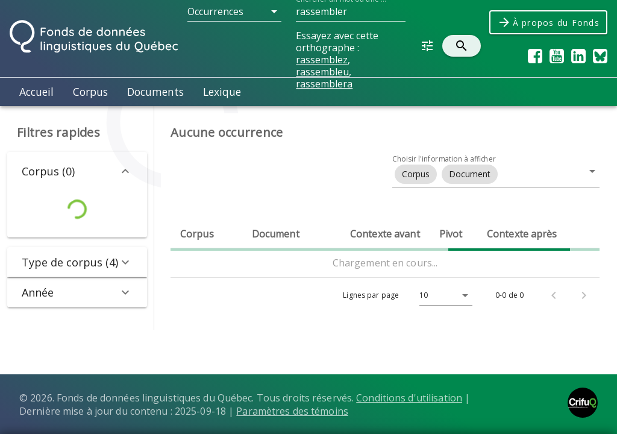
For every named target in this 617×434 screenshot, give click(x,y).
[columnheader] (206, 233)
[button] (234, 11)
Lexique (222, 91)
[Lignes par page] (443, 295)
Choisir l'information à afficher (444, 158)
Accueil (36, 91)
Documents (155, 91)
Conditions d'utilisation (409, 397)
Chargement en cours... (385, 262)
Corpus (90, 91)
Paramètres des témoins (292, 411)
